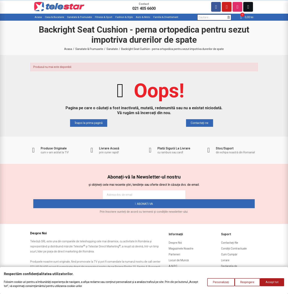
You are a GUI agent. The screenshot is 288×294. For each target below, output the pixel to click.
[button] (88, 123)
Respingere (245, 284)
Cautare (228, 17)
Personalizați (217, 284)
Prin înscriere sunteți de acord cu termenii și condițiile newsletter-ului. (144, 202)
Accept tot (272, 284)
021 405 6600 (144, 8)
